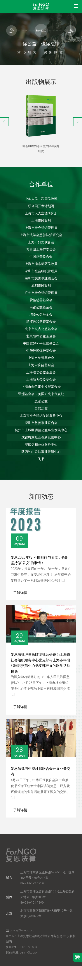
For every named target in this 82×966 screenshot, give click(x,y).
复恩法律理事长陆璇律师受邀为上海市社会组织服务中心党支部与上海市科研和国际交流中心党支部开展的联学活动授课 (40, 662)
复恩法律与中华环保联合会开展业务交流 (40, 771)
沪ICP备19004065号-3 (21, 947)
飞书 (41, 459)
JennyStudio (28, 952)
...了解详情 (19, 593)
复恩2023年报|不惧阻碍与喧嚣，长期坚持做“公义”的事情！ (39, 560)
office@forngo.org (20, 930)
